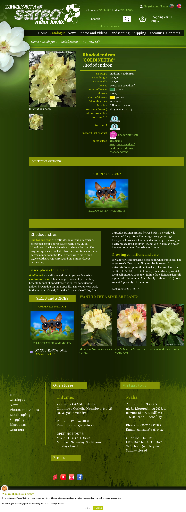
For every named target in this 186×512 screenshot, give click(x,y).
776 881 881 (104, 10)
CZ (170, 5)
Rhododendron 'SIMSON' (164, 349)
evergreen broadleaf (122, 144)
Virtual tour (134, 385)
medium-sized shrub (122, 148)
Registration (151, 6)
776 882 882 (126, 10)
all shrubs (116, 141)
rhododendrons (119, 152)
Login (164, 6)
